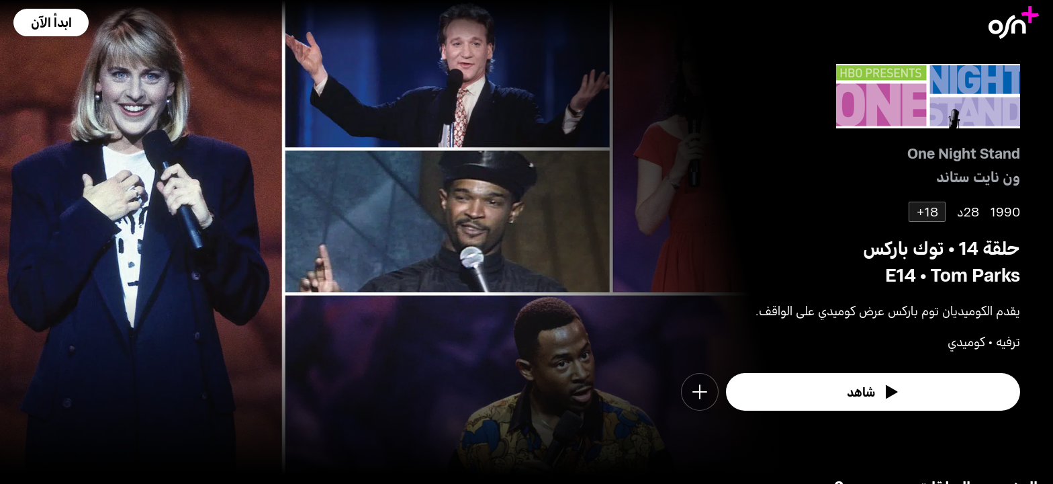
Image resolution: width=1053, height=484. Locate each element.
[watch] (873, 392)
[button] (51, 22)
